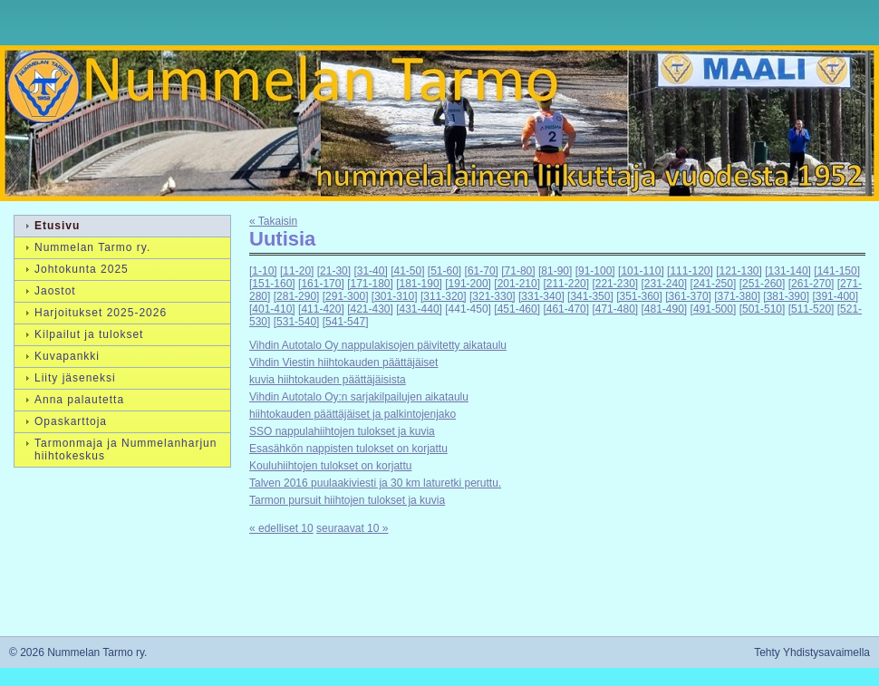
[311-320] (443, 296)
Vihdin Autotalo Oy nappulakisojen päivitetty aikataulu (378, 345)
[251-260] (762, 283)
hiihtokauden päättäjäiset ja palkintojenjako (352, 414)
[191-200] (468, 283)
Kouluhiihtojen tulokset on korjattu (330, 465)
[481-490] (665, 309)
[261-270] (811, 283)
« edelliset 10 (281, 528)
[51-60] (444, 271)
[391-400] (835, 296)
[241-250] (714, 283)
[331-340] (541, 296)
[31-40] (370, 271)
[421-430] (370, 309)
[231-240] (665, 283)
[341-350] (590, 296)
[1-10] (263, 271)
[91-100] (595, 271)
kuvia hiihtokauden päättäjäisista (327, 379)
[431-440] (419, 309)
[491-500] (714, 309)
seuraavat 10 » (352, 528)
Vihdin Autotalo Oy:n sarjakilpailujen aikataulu (358, 397)
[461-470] (566, 309)
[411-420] (321, 309)
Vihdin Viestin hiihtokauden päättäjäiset (343, 362)
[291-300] (346, 296)
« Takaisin (273, 221)
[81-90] (555, 271)
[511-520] (811, 309)
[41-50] (407, 271)
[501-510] (762, 309)
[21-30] (334, 271)
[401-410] (272, 309)
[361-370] (688, 296)
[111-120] (690, 271)
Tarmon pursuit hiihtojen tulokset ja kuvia (347, 500)
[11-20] (297, 271)
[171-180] (370, 283)
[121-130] (739, 271)
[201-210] (517, 283)
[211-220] (566, 283)
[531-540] (297, 321)
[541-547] (346, 321)
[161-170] (321, 283)
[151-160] (272, 283)
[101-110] (641, 271)
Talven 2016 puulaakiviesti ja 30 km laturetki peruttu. (375, 483)
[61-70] (481, 271)
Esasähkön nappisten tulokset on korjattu (348, 448)
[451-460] (517, 309)
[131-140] (788, 271)
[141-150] (837, 271)
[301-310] (395, 296)
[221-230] (615, 283)
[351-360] (639, 296)
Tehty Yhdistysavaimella (812, 652)
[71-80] (518, 271)
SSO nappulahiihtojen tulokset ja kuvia (342, 431)
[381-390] (786, 296)
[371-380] (737, 296)
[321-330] (492, 296)
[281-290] (297, 296)
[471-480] (615, 309)
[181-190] (419, 283)
